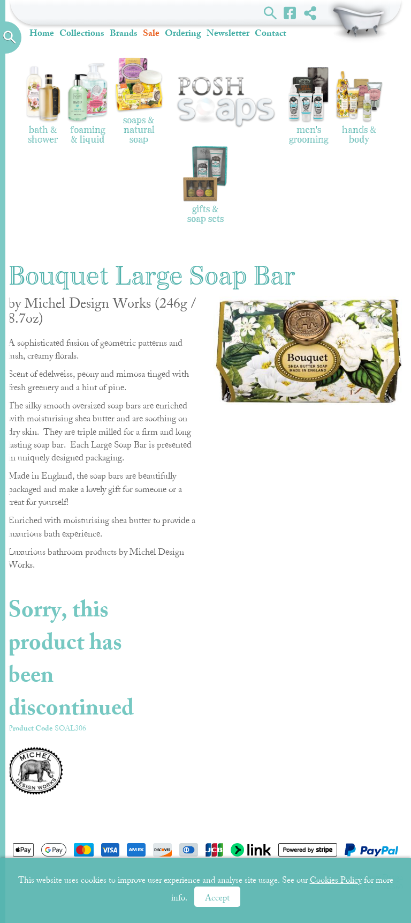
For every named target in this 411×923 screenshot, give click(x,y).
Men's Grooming (308, 106)
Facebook (290, 12)
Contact (270, 33)
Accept (217, 897)
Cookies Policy (336, 880)
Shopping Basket (359, 21)
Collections (81, 33)
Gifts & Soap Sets (205, 184)
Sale (151, 33)
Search (270, 12)
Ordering (183, 33)
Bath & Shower (43, 104)
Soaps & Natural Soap (139, 101)
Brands (124, 33)
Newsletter (228, 33)
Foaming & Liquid (87, 104)
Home (41, 33)
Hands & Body (359, 107)
